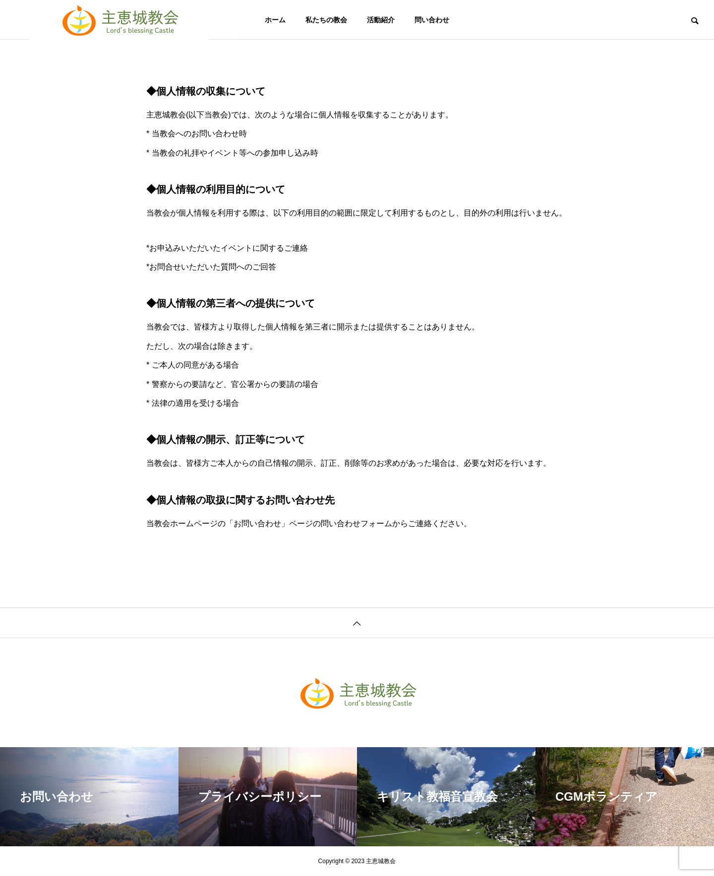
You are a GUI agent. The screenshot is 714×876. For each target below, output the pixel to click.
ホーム (275, 20)
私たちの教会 (326, 20)
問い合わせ (432, 20)
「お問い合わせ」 (257, 523)
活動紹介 (381, 20)
